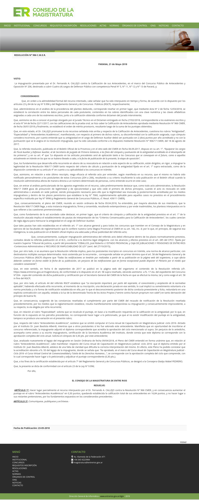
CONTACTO (178, 25)
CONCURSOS (40, 25)
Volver (183, 442)
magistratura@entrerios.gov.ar (87, 462)
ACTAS (103, 25)
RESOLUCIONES (88, 25)
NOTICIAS (164, 25)
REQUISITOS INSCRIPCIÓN (63, 25)
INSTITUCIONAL (22, 25)
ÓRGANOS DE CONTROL (134, 25)
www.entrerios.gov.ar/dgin (112, 496)
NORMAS (114, 25)
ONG (153, 25)
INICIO (7, 25)
